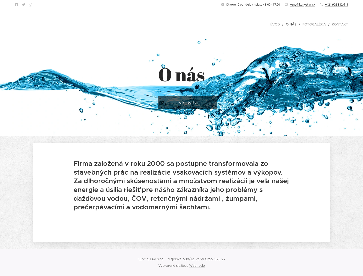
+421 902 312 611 (336, 4)
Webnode (197, 265)
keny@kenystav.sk (302, 4)
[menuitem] (276, 24)
